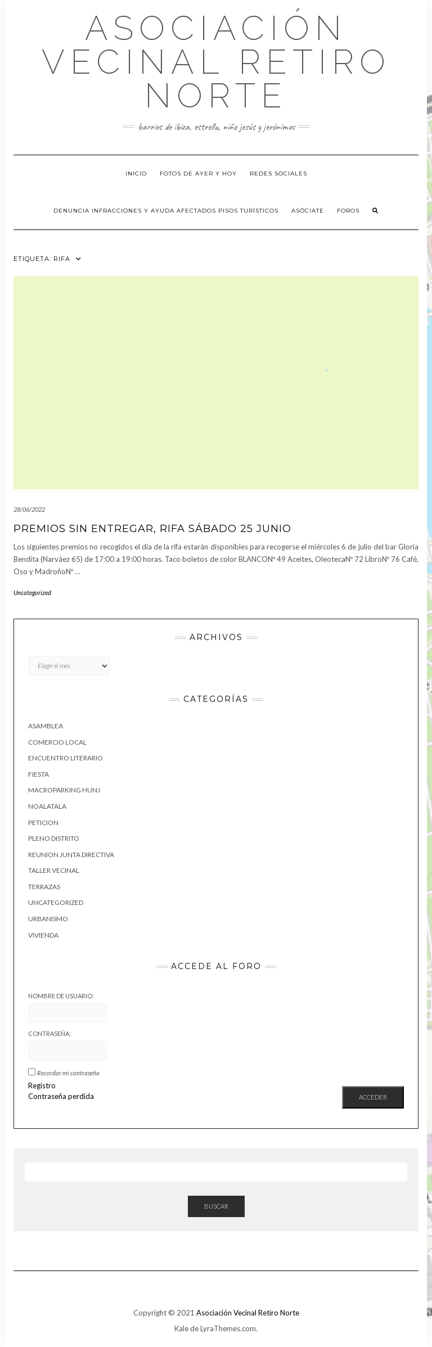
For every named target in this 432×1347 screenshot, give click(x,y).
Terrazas (44, 886)
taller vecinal (53, 870)
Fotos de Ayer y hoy (198, 173)
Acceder (373, 1097)
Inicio (136, 173)
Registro (42, 1085)
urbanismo (48, 918)
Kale (181, 1328)
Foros (348, 210)
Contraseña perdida (61, 1096)
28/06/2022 (29, 509)
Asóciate (307, 210)
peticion (43, 822)
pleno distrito (53, 838)
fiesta (38, 774)
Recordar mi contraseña (68, 1072)
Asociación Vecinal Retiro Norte (216, 61)
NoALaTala (47, 806)
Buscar (216, 1206)
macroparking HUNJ (64, 790)
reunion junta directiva (71, 854)
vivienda (43, 935)
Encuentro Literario (65, 758)
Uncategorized (32, 592)
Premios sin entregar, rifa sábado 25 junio (152, 528)
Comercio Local (57, 742)
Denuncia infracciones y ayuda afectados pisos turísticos (165, 210)
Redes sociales (278, 173)
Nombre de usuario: (61, 995)
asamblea (45, 726)
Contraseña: (49, 1033)
